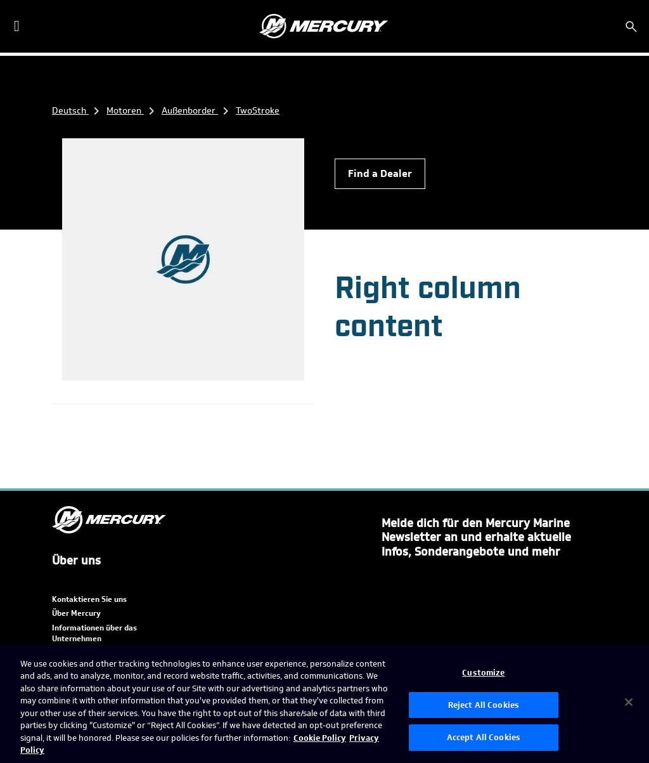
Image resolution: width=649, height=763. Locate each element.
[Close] (629, 702)
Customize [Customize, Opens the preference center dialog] (483, 673)
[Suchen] (631, 26)
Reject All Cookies (483, 705)
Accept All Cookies (483, 737)
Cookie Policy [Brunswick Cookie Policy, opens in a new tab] (319, 738)
